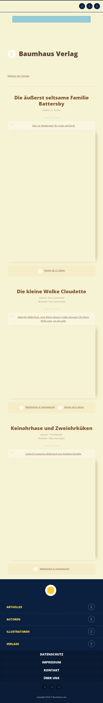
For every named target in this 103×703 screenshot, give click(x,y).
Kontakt (51, 670)
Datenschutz (51, 654)
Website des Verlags (18, 75)
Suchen (87, 19)
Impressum (51, 662)
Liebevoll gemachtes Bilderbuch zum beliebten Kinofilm (53, 454)
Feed (82, 6)
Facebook (89, 6)
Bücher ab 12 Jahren (54, 270)
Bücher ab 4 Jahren (74, 407)
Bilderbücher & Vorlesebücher (40, 407)
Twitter (97, 6)
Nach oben (50, 590)
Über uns (51, 678)
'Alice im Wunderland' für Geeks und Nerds (53, 125)
